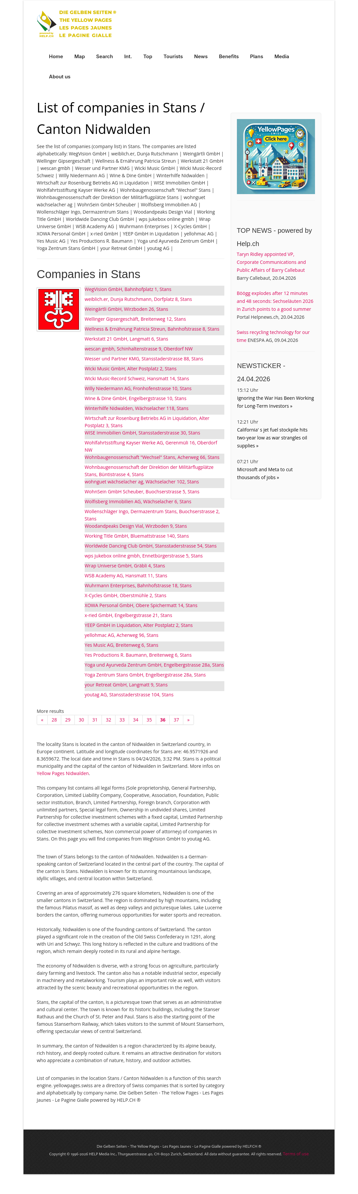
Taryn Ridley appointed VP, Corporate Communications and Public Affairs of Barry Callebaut (271, 262)
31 (95, 720)
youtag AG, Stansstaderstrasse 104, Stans (129, 694)
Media (281, 56)
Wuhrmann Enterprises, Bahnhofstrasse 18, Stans (138, 585)
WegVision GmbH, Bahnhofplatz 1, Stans (128, 289)
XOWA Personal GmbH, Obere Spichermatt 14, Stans (141, 605)
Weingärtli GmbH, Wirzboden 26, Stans (126, 309)
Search (104, 56)
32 (108, 720)
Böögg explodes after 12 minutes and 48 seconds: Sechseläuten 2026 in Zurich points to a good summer (275, 301)
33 (122, 720)
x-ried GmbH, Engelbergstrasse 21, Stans (128, 615)
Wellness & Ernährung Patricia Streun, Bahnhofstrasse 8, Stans (152, 329)
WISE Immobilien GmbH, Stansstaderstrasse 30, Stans (142, 433)
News (201, 56)
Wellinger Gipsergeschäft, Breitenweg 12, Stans (135, 319)
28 (54, 720)
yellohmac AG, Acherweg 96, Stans (121, 635)
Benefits (229, 56)
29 (67, 720)
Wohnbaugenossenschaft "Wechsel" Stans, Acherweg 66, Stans (152, 457)
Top (147, 56)
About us (59, 76)
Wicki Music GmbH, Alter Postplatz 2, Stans (131, 368)
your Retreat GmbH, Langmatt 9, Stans (126, 684)
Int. (128, 56)
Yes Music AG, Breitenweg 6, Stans (121, 645)
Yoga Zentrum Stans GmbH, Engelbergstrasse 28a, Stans (145, 675)
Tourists (173, 56)
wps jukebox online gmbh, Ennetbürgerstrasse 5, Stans (144, 556)
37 (176, 720)
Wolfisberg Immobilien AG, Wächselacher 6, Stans (138, 501)
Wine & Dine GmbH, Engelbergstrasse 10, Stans (136, 398)
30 (81, 720)
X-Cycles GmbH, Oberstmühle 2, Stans (125, 595)
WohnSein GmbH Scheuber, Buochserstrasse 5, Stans (142, 491)
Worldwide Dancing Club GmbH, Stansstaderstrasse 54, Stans (151, 546)
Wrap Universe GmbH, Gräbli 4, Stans (125, 565)
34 (135, 720)
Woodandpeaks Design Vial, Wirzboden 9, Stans (136, 526)
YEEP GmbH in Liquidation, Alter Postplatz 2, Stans (139, 625)
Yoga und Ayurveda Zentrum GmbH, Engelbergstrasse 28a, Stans (154, 665)
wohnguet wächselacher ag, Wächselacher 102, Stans (142, 481)
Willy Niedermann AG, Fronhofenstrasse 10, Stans (138, 388)
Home (56, 56)
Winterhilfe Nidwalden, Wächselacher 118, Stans (137, 408)
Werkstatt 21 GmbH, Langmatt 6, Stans (126, 339)
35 (149, 720)
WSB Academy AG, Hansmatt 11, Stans (126, 575)
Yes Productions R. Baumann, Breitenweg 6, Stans (138, 655)
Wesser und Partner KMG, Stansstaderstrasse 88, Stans (144, 358)
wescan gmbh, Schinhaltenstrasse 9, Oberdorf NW (139, 349)
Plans (256, 56)
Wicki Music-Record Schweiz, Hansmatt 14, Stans (137, 378)
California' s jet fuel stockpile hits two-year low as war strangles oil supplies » (272, 438)
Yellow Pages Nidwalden (63, 773)
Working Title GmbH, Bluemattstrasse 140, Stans (137, 536)
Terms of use (296, 1154)
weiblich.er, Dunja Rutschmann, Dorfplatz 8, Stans (138, 299)
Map (79, 56)
